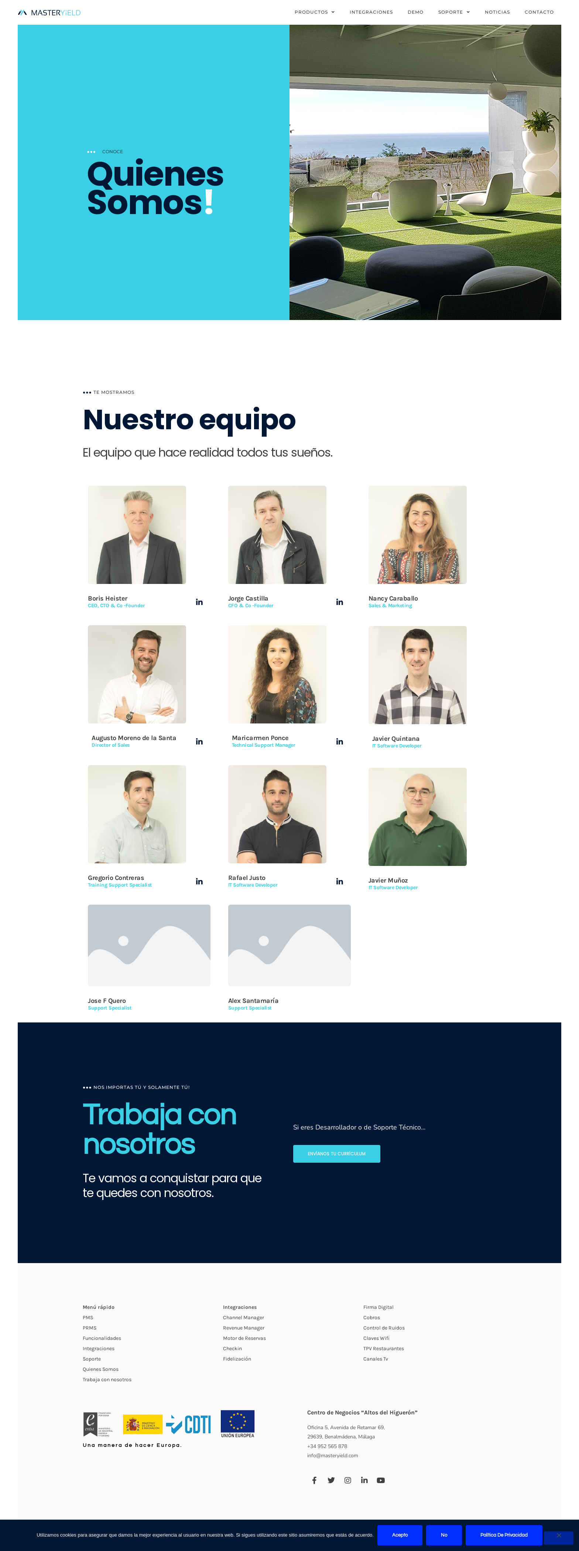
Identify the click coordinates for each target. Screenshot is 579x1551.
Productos (315, 12)
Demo (416, 12)
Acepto (400, 1535)
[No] (558, 1538)
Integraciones (371, 12)
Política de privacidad (504, 1535)
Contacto (539, 12)
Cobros (371, 1512)
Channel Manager (243, 1512)
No (444, 1535)
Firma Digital (378, 1502)
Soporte (454, 12)
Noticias (497, 12)
